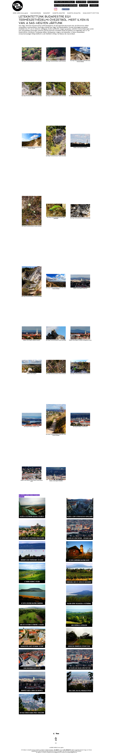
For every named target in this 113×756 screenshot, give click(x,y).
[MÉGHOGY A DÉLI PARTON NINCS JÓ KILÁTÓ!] (32, 560)
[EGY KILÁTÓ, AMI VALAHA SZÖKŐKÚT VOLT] (80, 668)
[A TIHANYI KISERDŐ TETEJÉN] (32, 581)
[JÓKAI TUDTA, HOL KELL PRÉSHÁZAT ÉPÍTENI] (80, 690)
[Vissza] (57, 733)
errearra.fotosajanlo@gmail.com (69, 752)
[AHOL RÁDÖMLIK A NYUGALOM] (79, 625)
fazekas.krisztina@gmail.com (54, 752)
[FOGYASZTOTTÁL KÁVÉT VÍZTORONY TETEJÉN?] (32, 646)
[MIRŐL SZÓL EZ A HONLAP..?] (64, 2)
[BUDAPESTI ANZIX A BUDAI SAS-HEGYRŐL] (32, 690)
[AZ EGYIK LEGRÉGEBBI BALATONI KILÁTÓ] (79, 560)
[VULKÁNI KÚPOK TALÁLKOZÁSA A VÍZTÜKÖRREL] (79, 603)
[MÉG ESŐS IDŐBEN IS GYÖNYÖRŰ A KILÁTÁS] (32, 624)
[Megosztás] (65, 9)
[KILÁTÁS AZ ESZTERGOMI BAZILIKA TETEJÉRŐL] (32, 516)
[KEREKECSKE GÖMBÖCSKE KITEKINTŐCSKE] (79, 646)
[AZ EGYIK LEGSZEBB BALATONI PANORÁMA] (32, 603)
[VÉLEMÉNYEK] (81, 2)
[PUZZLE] (94, 5)
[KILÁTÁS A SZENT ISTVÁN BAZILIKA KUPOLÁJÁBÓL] (80, 516)
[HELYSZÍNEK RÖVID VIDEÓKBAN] (65, 5)
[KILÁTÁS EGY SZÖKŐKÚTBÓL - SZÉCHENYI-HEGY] (80, 538)
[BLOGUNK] (83, 5)
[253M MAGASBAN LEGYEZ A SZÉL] (32, 668)
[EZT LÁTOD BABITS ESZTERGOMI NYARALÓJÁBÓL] (32, 538)
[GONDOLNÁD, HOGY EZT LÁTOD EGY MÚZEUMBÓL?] (79, 582)
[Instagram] (55, 9)
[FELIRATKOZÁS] (93, 2)
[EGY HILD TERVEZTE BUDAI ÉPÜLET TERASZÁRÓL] (32, 712)
